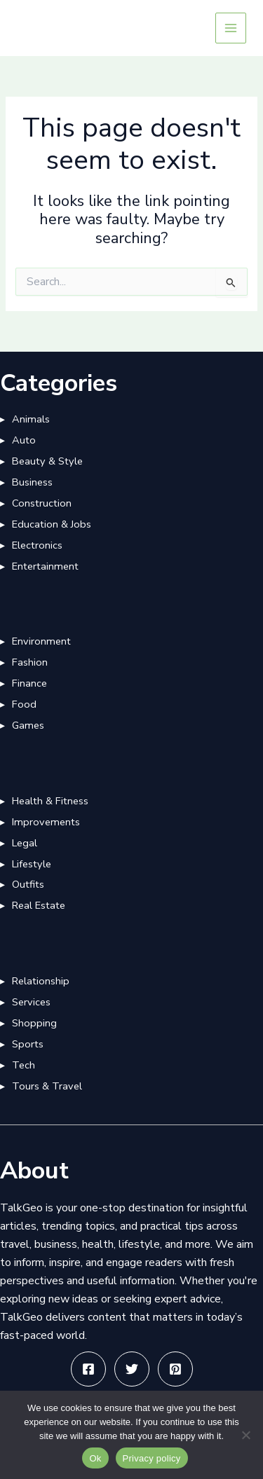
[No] (245, 1435)
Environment (41, 641)
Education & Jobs (51, 524)
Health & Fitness (50, 801)
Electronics (37, 545)
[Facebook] (88, 1369)
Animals (31, 419)
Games (28, 725)
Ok (95, 1458)
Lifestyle (31, 864)
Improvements (46, 822)
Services (31, 1002)
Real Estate (38, 905)
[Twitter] (131, 1369)
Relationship (40, 981)
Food (24, 704)
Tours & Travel (47, 1086)
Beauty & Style (47, 461)
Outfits (28, 884)
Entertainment (45, 566)
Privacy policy (152, 1458)
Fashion (30, 662)
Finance (29, 683)
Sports (27, 1044)
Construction (42, 503)
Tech (23, 1065)
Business (32, 482)
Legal (24, 843)
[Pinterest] (175, 1369)
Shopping (34, 1023)
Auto (24, 440)
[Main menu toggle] (230, 28)
